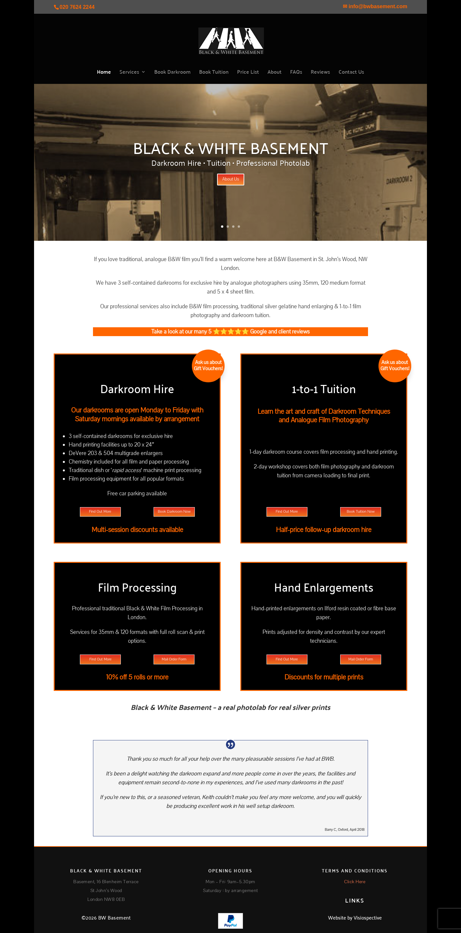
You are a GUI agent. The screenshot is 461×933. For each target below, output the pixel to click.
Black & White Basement (230, 147)
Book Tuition (214, 72)
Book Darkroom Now (174, 511)
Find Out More (100, 511)
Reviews (320, 72)
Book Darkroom (172, 72)
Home (104, 72)
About (274, 72)
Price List (248, 72)
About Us (230, 179)
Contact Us (351, 72)
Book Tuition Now (361, 511)
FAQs (296, 72)
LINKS (354, 900)
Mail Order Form (174, 659)
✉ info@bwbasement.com (375, 6)
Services (129, 72)
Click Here (354, 882)
